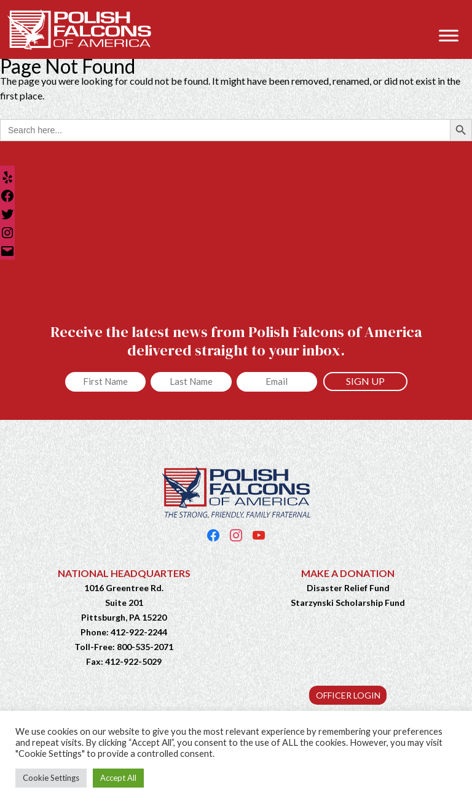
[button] (456, 16)
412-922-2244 (139, 632)
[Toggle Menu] (448, 35)
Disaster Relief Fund (348, 588)
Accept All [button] (118, 778)
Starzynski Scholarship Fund (348, 602)
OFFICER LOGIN (348, 695)
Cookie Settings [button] (51, 778)
